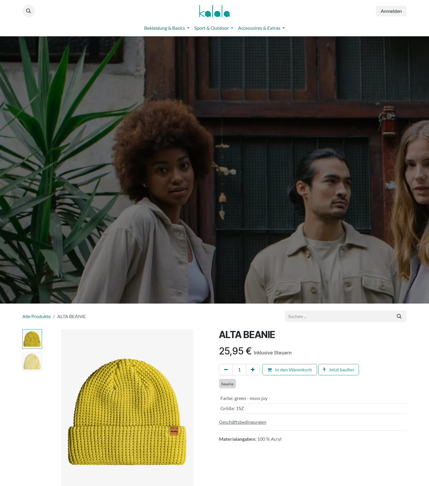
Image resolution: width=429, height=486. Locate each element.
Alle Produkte (36, 316)
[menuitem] (167, 28)
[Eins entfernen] (226, 369)
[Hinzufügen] (253, 369)
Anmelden (391, 11)
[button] (28, 11)
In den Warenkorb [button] (289, 369)
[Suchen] (399, 316)
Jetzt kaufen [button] (338, 369)
